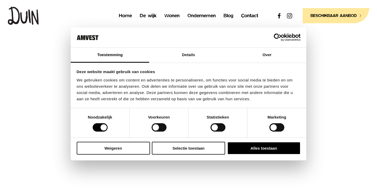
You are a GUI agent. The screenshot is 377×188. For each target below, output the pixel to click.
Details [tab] (188, 54)
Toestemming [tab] (110, 54)
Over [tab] (267, 54)
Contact (249, 15)
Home (125, 15)
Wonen (172, 15)
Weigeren (113, 148)
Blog (228, 15)
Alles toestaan (264, 148)
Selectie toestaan (189, 148)
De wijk (148, 15)
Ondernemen (201, 15)
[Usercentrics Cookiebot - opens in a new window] (278, 37)
